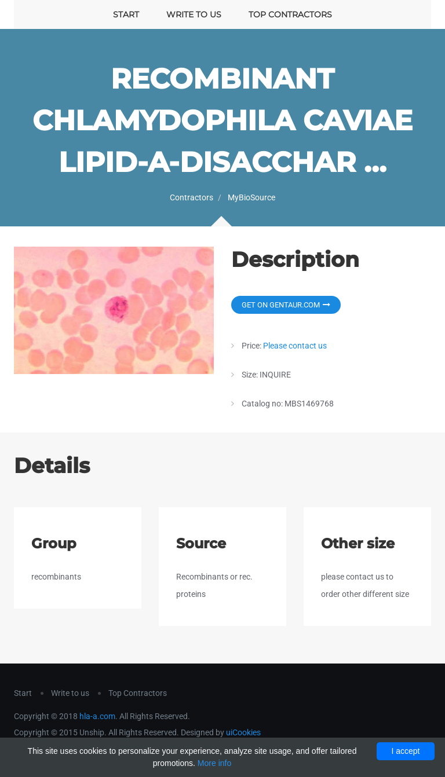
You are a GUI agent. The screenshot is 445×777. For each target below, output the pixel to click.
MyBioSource (251, 197)
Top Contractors (290, 14)
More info (214, 763)
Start (126, 14)
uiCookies (243, 732)
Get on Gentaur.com (286, 304)
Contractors (191, 197)
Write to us (193, 14)
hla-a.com (97, 716)
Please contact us (295, 345)
